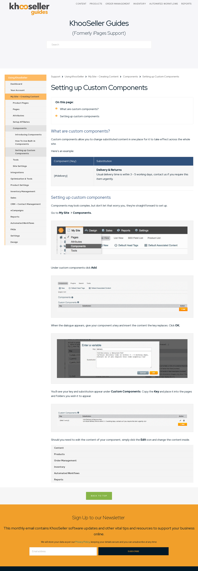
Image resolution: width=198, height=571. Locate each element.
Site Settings (20, 166)
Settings (15, 235)
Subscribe (133, 551)
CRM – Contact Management (26, 204)
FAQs (13, 229)
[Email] (63, 551)
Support (55, 76)
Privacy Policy (82, 542)
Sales (13, 197)
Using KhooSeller (17, 77)
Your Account (18, 90)
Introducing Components (28, 134)
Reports (186, 3)
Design (14, 242)
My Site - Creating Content (25, 96)
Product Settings (20, 185)
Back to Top (99, 496)
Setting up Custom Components (25, 152)
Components (20, 128)
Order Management (117, 3)
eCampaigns (17, 210)
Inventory (139, 3)
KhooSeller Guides (99, 23)
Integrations (17, 172)
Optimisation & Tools (21, 178)
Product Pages (21, 103)
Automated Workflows (163, 3)
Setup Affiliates (21, 122)
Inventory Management (23, 191)
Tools (16, 159)
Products (96, 3)
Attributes (18, 115)
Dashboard (16, 84)
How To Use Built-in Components (25, 142)
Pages (16, 109)
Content (81, 3)
